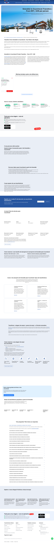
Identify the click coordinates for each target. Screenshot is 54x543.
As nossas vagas (29, 530)
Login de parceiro (29, 527)
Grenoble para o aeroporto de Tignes (45, 410)
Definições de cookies (19, 530)
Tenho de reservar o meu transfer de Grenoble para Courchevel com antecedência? (22, 445)
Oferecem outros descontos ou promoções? (16, 471)
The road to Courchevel (7, 56)
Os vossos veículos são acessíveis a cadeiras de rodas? (18, 460)
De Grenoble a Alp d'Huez (15, 410)
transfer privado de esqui (11, 241)
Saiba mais (15, 310)
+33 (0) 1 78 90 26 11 (42, 533)
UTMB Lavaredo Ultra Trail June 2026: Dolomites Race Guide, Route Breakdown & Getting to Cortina (44, 500)
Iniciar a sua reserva (7, 244)
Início (5, 37)
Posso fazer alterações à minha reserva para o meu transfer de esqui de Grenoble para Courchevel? (25, 447)
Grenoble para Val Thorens (7, 410)
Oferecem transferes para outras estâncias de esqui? (17, 477)
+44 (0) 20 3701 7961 (42, 529)
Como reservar (18, 524)
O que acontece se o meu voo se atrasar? (15, 453)
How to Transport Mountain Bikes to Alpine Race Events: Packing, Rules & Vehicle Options (20, 500)
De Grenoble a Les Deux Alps (23, 410)
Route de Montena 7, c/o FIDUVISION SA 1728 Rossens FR (44, 532)
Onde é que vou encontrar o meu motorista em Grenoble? (18, 451)
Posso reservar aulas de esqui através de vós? (16, 469)
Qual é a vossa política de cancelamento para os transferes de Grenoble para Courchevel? (23, 449)
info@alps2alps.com (42, 524)
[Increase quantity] (5, 91)
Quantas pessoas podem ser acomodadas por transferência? (18, 434)
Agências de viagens (24, 0)
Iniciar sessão (47, 0)
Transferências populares (26, 2)
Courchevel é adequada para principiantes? (16, 473)
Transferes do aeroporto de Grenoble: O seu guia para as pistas (14, 37)
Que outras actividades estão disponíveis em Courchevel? (18, 475)
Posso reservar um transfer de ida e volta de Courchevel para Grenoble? (20, 479)
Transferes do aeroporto (34, 2)
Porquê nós (5, 531)
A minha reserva (37, 0)
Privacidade (12, 541)
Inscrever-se (47, 201)
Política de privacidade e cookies (8, 203)
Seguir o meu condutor (31, 0)
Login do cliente (18, 528)
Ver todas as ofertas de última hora (27, 94)
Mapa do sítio (17, 541)
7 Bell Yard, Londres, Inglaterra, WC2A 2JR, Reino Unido (43, 527)
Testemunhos (6, 529)
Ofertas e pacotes (6, 526)
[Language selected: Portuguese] (7, 0)
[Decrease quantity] (2, 91)
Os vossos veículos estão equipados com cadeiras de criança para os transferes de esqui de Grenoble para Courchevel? (26, 458)
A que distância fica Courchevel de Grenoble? (16, 430)
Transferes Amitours (30, 528)
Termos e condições (7, 541)
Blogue (39, 2)
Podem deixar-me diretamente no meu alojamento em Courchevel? (19, 455)
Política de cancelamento (19, 527)
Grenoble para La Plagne (30, 410)
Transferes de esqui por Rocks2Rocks (9, 532)
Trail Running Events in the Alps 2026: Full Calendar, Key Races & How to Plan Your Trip (9, 499)
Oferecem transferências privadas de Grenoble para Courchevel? (19, 436)
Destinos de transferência (19, 2)
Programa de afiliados (30, 524)
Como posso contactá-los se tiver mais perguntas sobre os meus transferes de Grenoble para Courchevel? (26, 481)
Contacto (48, 2)
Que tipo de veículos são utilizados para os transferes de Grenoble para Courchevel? (22, 432)
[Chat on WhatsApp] (52, 538)
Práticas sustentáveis (7, 528)
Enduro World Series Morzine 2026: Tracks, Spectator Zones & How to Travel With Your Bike (32, 499)
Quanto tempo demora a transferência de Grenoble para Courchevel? (20, 425)
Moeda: (41, 0)
